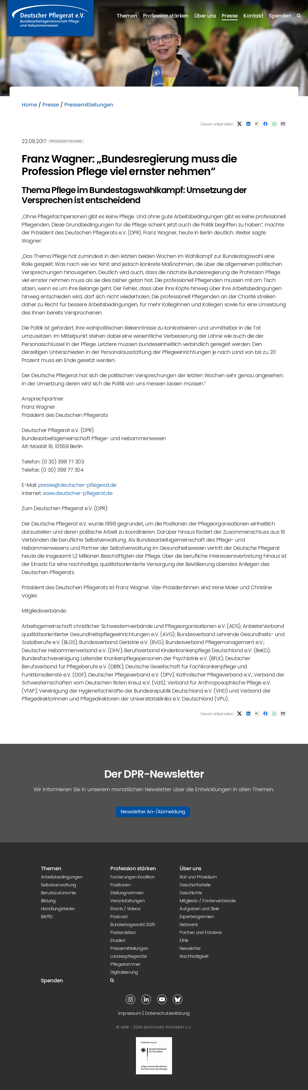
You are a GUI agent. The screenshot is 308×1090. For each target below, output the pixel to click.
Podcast (119, 917)
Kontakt (253, 15)
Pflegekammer (125, 964)
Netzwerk (189, 924)
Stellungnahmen (126, 893)
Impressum (129, 1013)
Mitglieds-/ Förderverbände (208, 901)
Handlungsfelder (58, 909)
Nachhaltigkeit (194, 956)
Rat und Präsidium (198, 877)
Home (29, 104)
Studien (117, 940)
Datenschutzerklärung (167, 1013)
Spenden (280, 15)
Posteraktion (122, 932)
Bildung (48, 901)
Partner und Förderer (201, 932)
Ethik (184, 940)
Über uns (205, 15)
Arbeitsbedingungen (61, 877)
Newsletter (190, 948)
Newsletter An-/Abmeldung (153, 811)
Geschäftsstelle (195, 885)
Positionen (120, 885)
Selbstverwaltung (58, 885)
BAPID (46, 917)
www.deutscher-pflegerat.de (77, 493)
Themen (127, 15)
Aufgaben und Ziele (199, 909)
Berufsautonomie (58, 893)
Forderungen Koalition (132, 877)
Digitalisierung (124, 972)
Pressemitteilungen (88, 104)
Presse (229, 15)
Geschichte (191, 893)
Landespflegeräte (128, 956)
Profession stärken (165, 15)
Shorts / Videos (125, 909)
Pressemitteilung (66, 141)
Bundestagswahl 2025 (132, 924)
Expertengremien (197, 917)
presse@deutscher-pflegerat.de (77, 485)
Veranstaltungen (127, 901)
